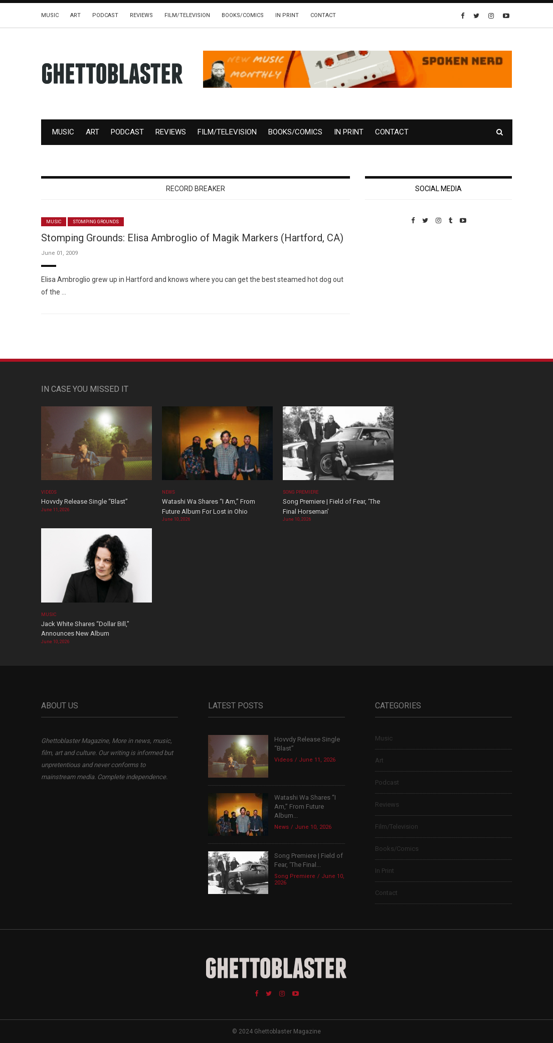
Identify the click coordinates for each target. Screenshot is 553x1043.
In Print (287, 15)
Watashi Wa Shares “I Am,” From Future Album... (305, 806)
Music (50, 15)
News (168, 492)
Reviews (141, 15)
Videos (49, 492)
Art (75, 15)
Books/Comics (243, 15)
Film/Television (187, 15)
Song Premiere (301, 492)
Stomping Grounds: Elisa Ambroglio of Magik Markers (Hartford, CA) (192, 238)
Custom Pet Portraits (394, 293)
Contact (323, 15)
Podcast (105, 15)
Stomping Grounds (96, 221)
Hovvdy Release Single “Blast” (84, 501)
